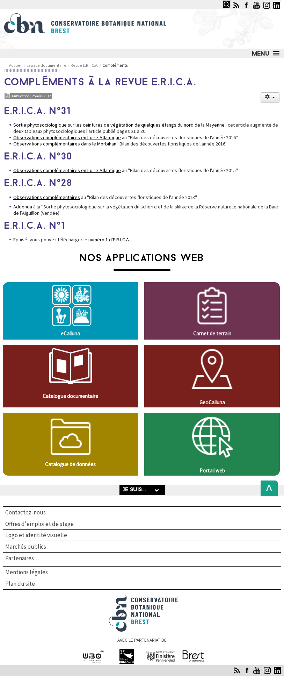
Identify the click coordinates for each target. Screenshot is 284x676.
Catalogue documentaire (70, 396)
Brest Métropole (193, 652)
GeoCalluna (212, 402)
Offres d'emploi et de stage (39, 524)
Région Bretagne (127, 652)
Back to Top (267, 489)
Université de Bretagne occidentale (93, 655)
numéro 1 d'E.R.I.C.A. (109, 239)
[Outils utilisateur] (270, 97)
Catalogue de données (70, 464)
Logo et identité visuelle (36, 535)
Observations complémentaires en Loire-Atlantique (67, 137)
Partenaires (19, 558)
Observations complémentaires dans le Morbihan (64, 144)
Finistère (160, 652)
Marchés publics (25, 546)
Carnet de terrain (212, 333)
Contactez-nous (25, 512)
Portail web (212, 470)
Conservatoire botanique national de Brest (143, 598)
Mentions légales (26, 572)
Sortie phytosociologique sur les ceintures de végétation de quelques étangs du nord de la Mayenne (119, 125)
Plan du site (20, 584)
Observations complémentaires (46, 197)
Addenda (23, 207)
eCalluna (70, 333)
